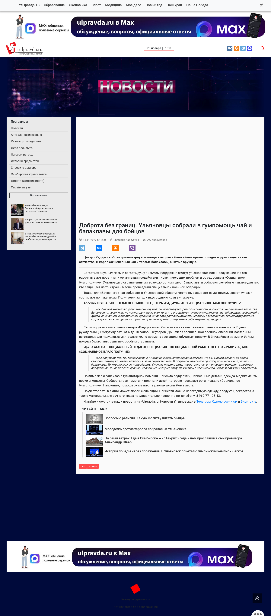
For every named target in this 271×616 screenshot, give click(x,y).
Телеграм (203, 401)
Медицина (113, 5)
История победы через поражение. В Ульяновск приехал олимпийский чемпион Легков (174, 451)
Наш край (174, 5)
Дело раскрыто (22, 148)
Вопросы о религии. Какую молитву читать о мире (145, 418)
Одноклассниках (224, 401)
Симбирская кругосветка (29, 174)
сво (83, 466)
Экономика (78, 5)
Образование (54, 5)
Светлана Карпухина (126, 240)
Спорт (96, 5)
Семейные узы (21, 187)
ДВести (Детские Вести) (27, 181)
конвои (92, 466)
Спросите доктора (24, 167)
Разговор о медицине (26, 141)
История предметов (25, 161)
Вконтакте (248, 401)
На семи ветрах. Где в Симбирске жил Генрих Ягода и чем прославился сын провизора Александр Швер (173, 440)
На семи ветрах (22, 154)
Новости (17, 128)
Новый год (153, 5)
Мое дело (133, 5)
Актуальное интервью (26, 135)
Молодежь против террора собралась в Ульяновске (146, 429)
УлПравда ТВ (29, 5)
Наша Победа (197, 5)
